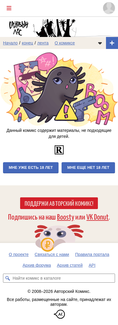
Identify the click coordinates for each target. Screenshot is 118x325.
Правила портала (92, 254)
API (92, 265)
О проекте (19, 254)
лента (43, 43)
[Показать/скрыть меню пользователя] (109, 8)
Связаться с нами (52, 254)
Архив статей (70, 265)
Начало (10, 43)
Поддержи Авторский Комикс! (59, 203)
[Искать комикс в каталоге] (7, 278)
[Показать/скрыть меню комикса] (100, 43)
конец (27, 43)
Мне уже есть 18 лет (31, 167)
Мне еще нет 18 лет (88, 167)
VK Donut (97, 216)
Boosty (65, 216)
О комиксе (65, 43)
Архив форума (37, 265)
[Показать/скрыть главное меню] (9, 8)
